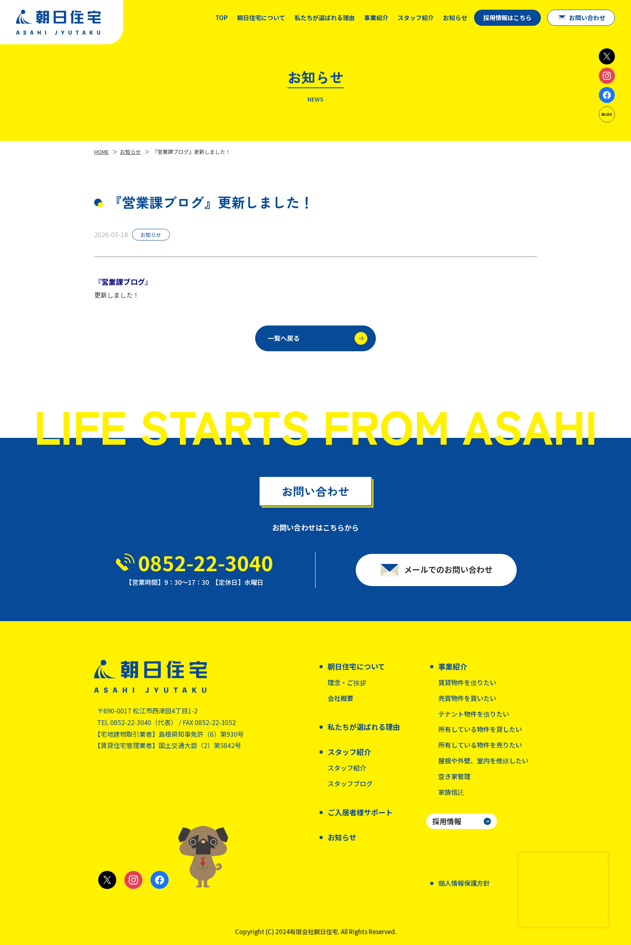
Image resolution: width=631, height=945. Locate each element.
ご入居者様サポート (360, 812)
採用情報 (446, 821)
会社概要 (340, 698)
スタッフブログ (350, 783)
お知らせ (455, 17)
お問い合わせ (587, 17)
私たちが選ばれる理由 (325, 17)
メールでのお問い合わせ (448, 573)
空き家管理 (454, 776)
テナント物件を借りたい (473, 714)
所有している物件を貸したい (480, 729)
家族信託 (451, 792)
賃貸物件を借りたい (467, 682)
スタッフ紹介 (347, 768)
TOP (221, 17)
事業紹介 (376, 17)
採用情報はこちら (507, 17)
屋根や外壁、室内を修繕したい (483, 760)
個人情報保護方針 (464, 883)
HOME (101, 151)
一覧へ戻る (317, 341)
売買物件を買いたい (467, 698)
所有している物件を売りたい (480, 745)
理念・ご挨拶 (347, 682)
